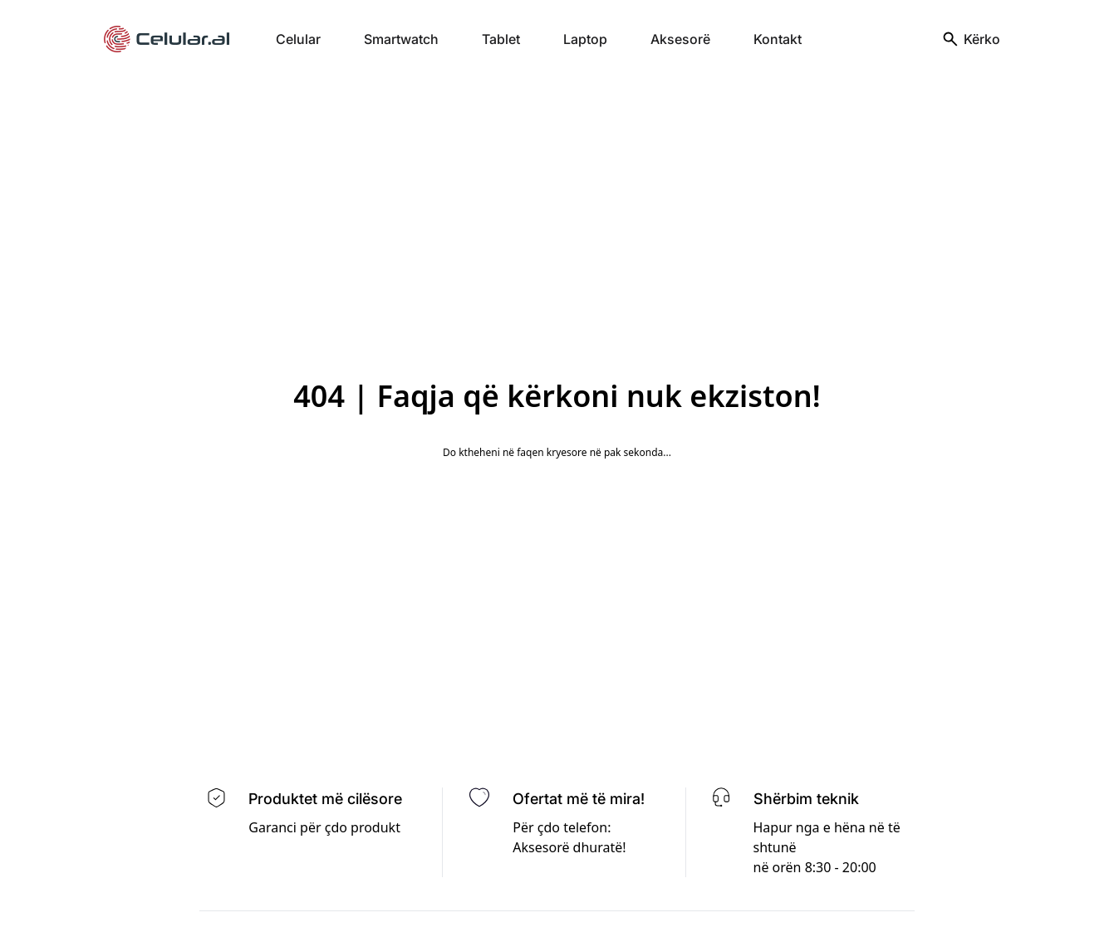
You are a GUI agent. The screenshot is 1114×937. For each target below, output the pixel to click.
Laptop (585, 39)
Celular (298, 39)
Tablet (501, 39)
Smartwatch (401, 39)
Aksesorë (680, 39)
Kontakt (777, 39)
